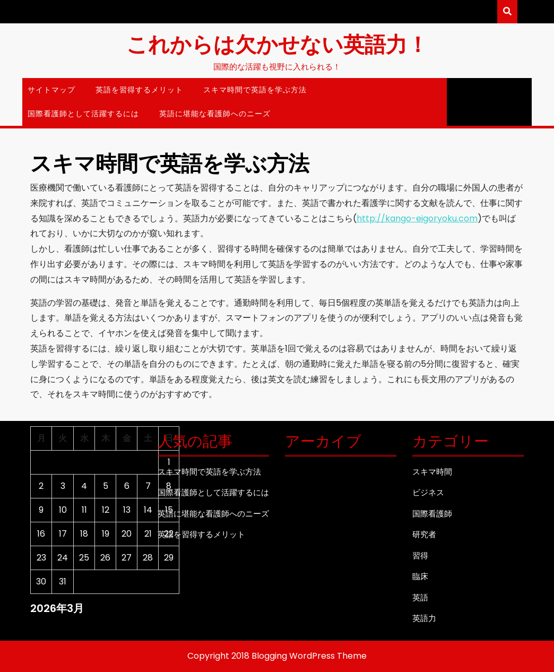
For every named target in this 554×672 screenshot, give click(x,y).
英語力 (424, 618)
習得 (420, 555)
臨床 (420, 576)
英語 (420, 597)
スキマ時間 (432, 471)
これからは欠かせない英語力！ (277, 43)
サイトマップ (51, 89)
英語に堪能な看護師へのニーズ (215, 113)
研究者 (424, 534)
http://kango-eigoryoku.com (417, 218)
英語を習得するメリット (139, 89)
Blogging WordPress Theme (309, 656)
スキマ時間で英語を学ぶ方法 (255, 89)
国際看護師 (432, 513)
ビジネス (428, 492)
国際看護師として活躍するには (83, 113)
